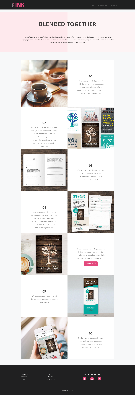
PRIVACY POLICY (51, 374)
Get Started (91, 258)
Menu (93, 3)
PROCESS (24, 371)
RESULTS (24, 369)
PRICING (24, 374)
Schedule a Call (116, 3)
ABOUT (48, 369)
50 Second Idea (103, 3)
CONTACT (49, 371)
